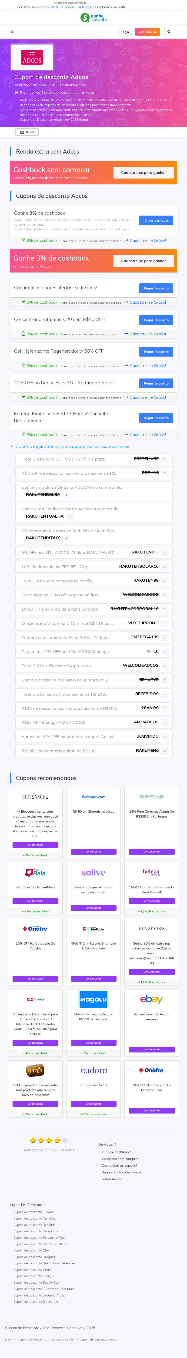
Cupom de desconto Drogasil (34, 1257)
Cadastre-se (148, 32)
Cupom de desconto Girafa (32, 1270)
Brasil (27, 132)
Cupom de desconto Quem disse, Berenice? (44, 1263)
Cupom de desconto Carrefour (35, 1218)
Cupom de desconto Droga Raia (36, 1231)
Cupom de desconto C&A (31, 1250)
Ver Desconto (35, 844)
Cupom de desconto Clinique (33, 1276)
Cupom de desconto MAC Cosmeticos (40, 1244)
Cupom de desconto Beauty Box (36, 1282)
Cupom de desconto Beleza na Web (39, 1237)
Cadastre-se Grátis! (145, 240)
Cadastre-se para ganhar (143, 172)
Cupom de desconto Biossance (35, 1301)
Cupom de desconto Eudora (33, 1212)
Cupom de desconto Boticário (34, 1225)
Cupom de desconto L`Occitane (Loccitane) (44, 1289)
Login (125, 32)
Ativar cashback (156, 220)
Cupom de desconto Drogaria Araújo (39, 1295)
